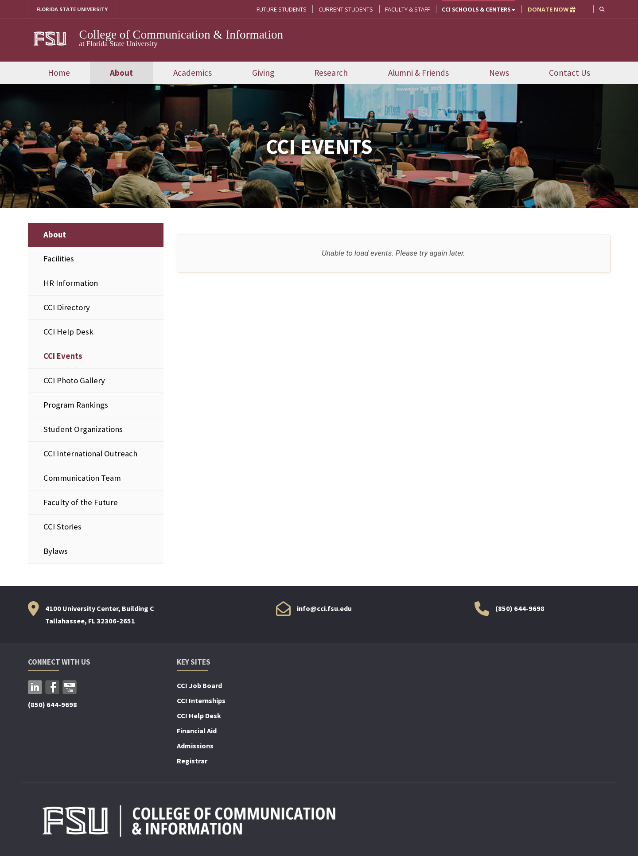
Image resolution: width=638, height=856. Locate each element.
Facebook (52, 688)
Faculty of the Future (80, 503)
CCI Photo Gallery (74, 381)
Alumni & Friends (418, 73)
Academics (192, 73)
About (121, 73)
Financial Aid (197, 731)
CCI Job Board (199, 686)
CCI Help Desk (68, 332)
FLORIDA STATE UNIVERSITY (75, 9)
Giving (263, 73)
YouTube (69, 688)
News (499, 73)
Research (331, 73)
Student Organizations (83, 430)
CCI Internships (201, 701)
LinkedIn (35, 688)
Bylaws (55, 552)
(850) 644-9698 (520, 609)
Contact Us (569, 73)
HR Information (70, 283)
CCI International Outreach (90, 454)
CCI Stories (62, 527)
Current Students (345, 9)
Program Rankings (75, 406)
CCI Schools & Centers (477, 9)
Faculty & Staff (406, 9)
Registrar (192, 761)
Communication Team (82, 479)
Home (59, 73)
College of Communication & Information (181, 35)
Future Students (281, 9)
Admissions (195, 746)
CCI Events (62, 356)
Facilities (58, 259)
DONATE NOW (551, 9)
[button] (601, 9)
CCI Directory (66, 308)
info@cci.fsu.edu (324, 609)
